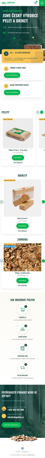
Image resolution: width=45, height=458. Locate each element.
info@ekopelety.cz (16, 417)
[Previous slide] (37, 112)
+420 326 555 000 (16, 409)
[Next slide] (41, 112)
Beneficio (31, 455)
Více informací (18, 162)
